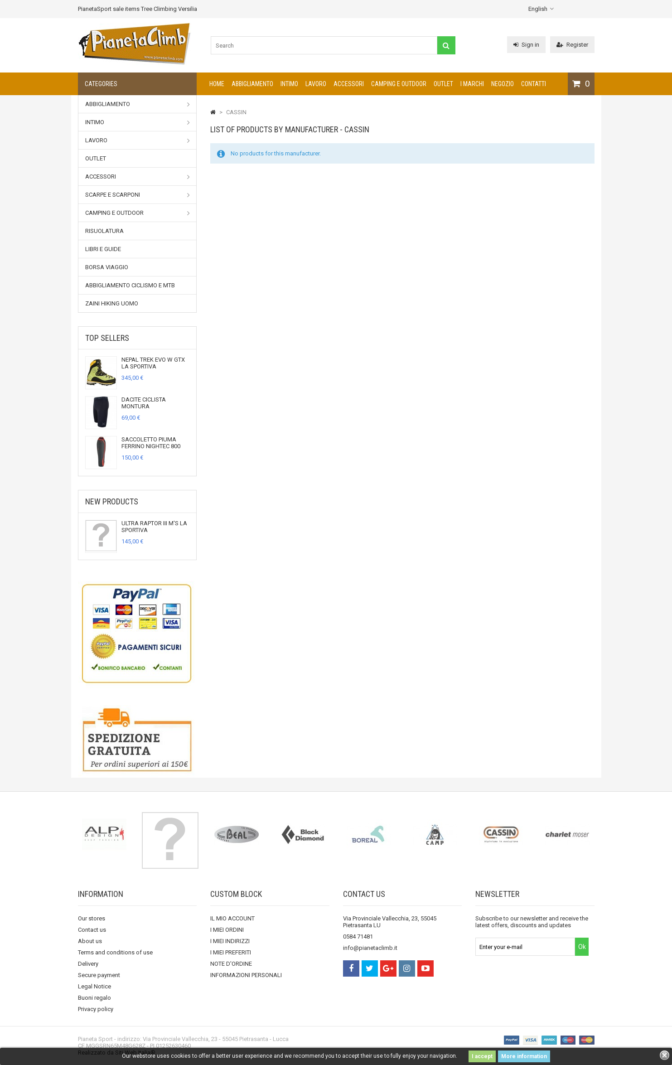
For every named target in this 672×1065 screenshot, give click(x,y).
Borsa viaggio (106, 267)
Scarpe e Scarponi (137, 194)
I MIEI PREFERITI (230, 952)
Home (216, 83)
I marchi (472, 83)
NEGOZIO (502, 83)
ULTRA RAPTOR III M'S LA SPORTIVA (154, 526)
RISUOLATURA (104, 231)
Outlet (443, 83)
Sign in (526, 44)
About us (90, 941)
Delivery (88, 963)
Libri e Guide (103, 249)
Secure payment (99, 975)
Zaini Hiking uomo (111, 303)
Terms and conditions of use (115, 952)
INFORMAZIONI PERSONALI (246, 975)
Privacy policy (95, 1009)
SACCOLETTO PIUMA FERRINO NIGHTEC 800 (150, 443)
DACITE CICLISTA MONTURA (143, 403)
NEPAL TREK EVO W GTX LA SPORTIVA (153, 363)
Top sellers (107, 338)
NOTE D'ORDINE (231, 963)
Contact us (92, 929)
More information (524, 1056)
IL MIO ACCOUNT (232, 918)
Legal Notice (94, 986)
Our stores (91, 918)
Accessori (349, 83)
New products (111, 501)
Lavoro (315, 83)
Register (572, 44)
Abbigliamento (252, 83)
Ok (582, 946)
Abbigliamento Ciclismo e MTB (130, 285)
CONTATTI (533, 83)
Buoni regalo (94, 997)
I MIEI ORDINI (227, 929)
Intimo (289, 83)
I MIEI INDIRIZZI (230, 941)
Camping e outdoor (398, 83)
